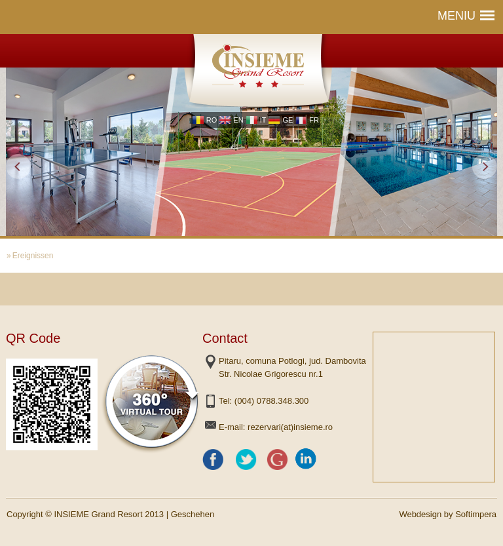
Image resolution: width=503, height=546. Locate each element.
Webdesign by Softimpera (447, 514)
